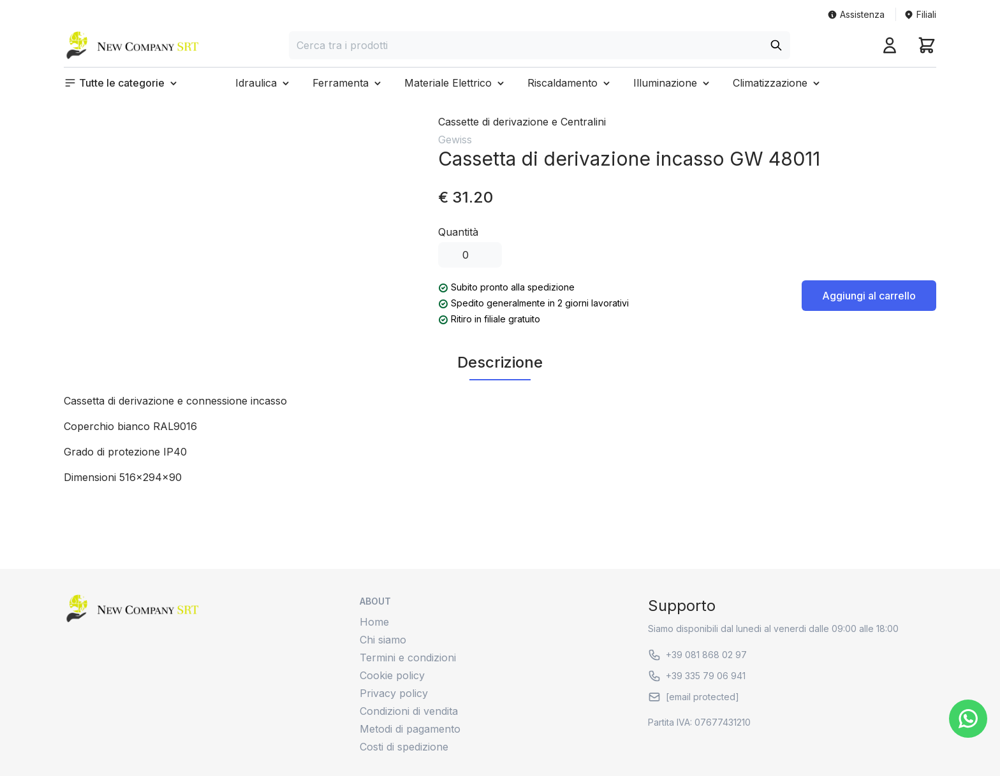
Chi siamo (383, 639)
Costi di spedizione (404, 746)
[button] (122, 82)
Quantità (458, 232)
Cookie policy (392, 675)
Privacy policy (394, 693)
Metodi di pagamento (410, 728)
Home (374, 621)
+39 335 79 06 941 (697, 676)
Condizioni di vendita (409, 711)
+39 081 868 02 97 (697, 655)
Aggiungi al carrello (869, 295)
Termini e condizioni (408, 657)
